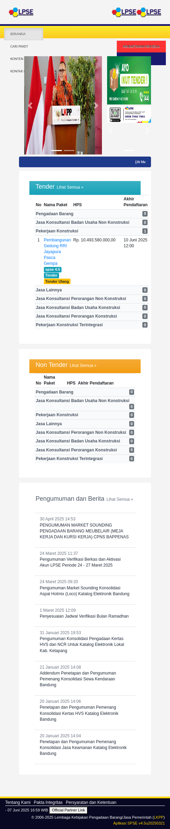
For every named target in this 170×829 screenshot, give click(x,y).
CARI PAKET (19, 46)
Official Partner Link (68, 810)
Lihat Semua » (70, 187)
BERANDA (18, 34)
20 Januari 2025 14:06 (85, 710)
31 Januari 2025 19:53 (85, 642)
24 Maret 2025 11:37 (85, 559)
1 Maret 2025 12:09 (85, 613)
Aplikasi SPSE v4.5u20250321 (139, 823)
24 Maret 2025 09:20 (85, 588)
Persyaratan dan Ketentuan (91, 802)
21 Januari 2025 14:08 (85, 676)
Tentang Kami (17, 802)
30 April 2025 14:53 (85, 528)
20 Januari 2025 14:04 (85, 745)
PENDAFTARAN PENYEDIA (141, 46)
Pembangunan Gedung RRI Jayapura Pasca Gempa (57, 252)
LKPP (158, 817)
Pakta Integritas (48, 802)
